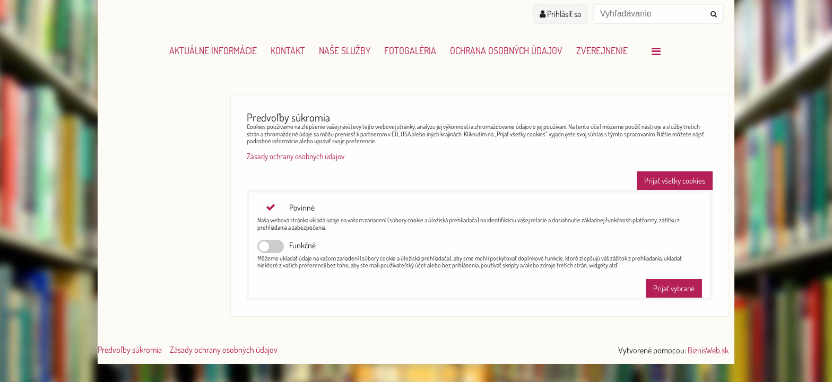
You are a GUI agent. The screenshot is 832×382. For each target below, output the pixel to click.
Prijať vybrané (674, 288)
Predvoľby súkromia (130, 349)
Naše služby (344, 50)
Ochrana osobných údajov (506, 50)
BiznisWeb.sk (708, 350)
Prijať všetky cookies (674, 181)
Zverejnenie (602, 50)
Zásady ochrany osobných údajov (295, 156)
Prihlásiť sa (560, 13)
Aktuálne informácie (213, 50)
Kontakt (288, 50)
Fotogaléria (410, 50)
